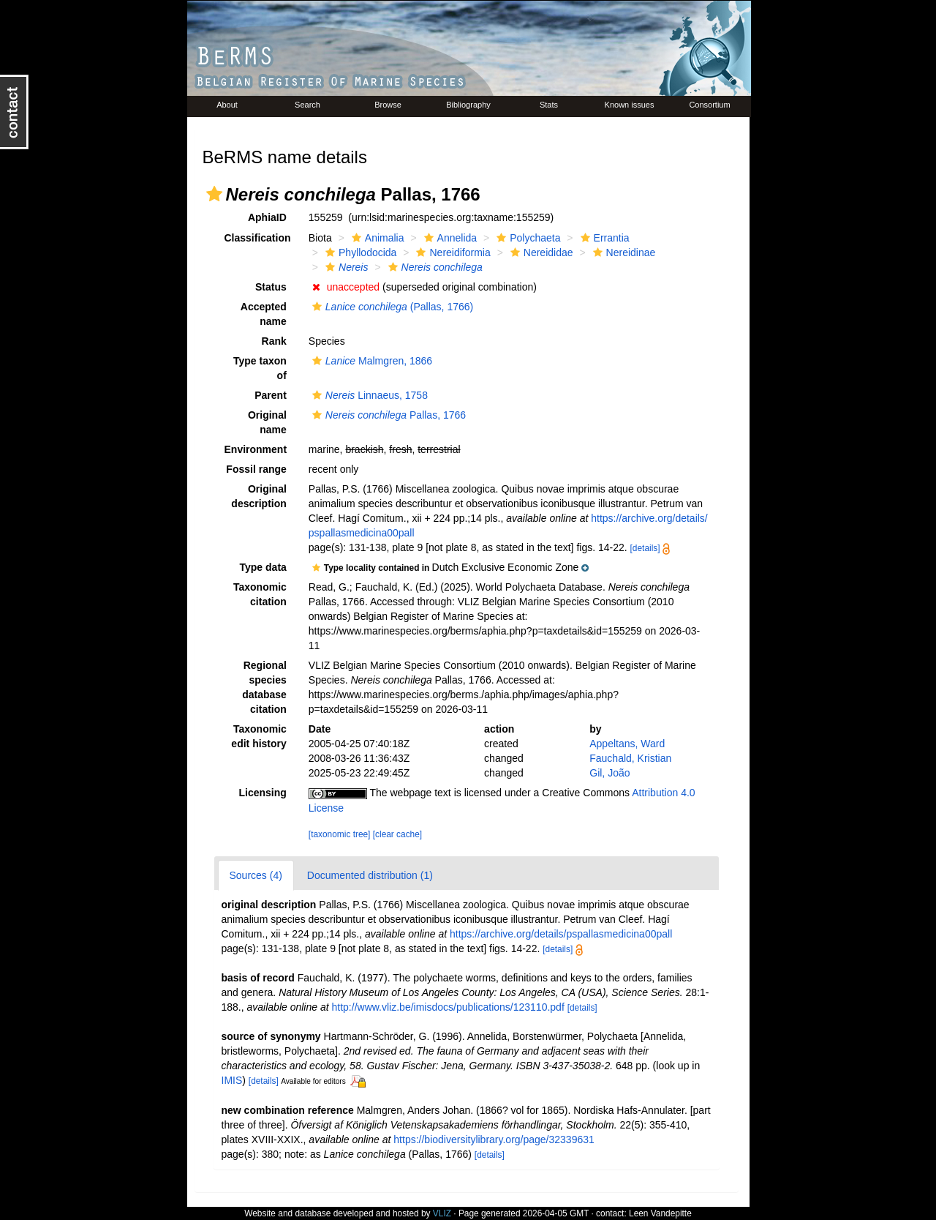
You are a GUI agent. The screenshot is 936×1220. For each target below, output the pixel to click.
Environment (255, 449)
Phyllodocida (359, 252)
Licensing (262, 792)
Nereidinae (622, 252)
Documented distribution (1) (370, 875)
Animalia (376, 238)
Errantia (603, 238)
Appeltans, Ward (627, 743)
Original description (258, 496)
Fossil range (256, 469)
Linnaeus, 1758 (368, 395)
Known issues (629, 104)
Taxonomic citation (260, 594)
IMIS (232, 1080)
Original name (267, 422)
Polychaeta (526, 238)
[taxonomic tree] (340, 834)
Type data (263, 567)
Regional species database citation (264, 687)
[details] (645, 548)
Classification (257, 238)
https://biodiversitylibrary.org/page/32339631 (493, 1139)
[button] (214, 194)
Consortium (709, 104)
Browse (387, 104)
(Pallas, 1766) (391, 307)
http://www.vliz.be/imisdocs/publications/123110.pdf (448, 1007)
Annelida (449, 238)
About (227, 104)
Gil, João (609, 773)
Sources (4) (256, 875)
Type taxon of (260, 368)
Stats (549, 104)
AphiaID (267, 217)
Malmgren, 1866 (370, 361)
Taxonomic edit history (258, 736)
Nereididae (540, 252)
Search (307, 104)
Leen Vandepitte (660, 1213)
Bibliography (468, 104)
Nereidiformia (451, 252)
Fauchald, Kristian (630, 758)
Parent (270, 395)
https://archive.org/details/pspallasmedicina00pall (561, 934)
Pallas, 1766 (387, 415)
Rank (274, 341)
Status (271, 287)
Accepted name (264, 314)
